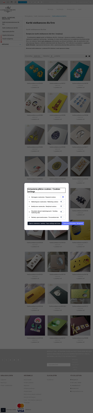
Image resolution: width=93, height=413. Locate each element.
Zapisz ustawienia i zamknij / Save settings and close (44, 223)
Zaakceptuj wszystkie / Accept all (73, 223)
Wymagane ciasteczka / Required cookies (43, 197)
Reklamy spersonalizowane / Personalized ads (45, 217)
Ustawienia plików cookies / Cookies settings (43, 190)
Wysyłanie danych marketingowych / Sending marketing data (44, 211)
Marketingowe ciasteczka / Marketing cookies (44, 202)
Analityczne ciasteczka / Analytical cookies (43, 206)
